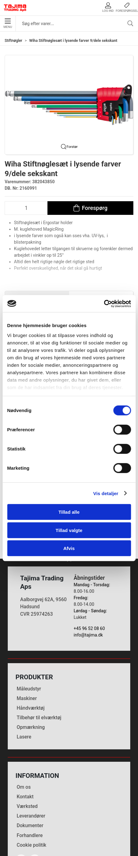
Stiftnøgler (13, 40)
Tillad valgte (69, 530)
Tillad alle (68, 512)
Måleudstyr (29, 648)
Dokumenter (30, 785)
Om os (24, 746)
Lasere (24, 696)
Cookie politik (32, 804)
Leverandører (31, 775)
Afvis (69, 548)
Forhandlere (30, 794)
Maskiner (27, 657)
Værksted (27, 766)
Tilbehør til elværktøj (39, 677)
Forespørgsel (127, 7)
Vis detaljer (105, 493)
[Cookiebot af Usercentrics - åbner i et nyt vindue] (104, 303)
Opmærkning (31, 686)
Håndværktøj (31, 667)
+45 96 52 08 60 (89, 587)
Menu (7, 24)
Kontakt (25, 756)
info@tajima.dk (88, 594)
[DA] (15, 8)
